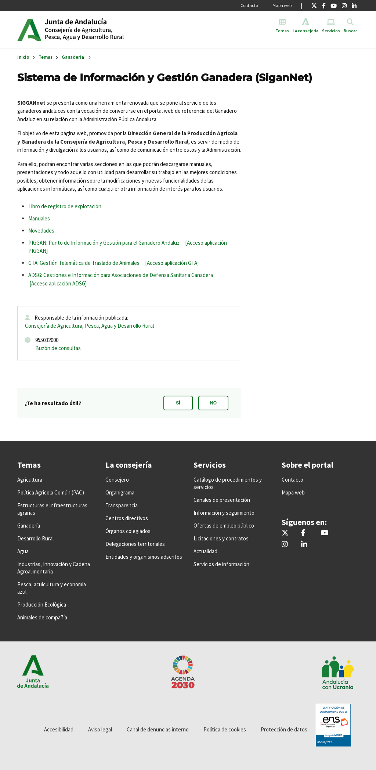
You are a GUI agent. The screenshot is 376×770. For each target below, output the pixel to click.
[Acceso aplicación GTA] (172, 262)
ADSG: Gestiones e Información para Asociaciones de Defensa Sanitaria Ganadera (120, 274)
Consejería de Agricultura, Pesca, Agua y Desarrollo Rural (89, 325)
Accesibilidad (58, 729)
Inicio (101, 29)
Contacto (249, 5)
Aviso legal (100, 729)
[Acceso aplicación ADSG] (58, 283)
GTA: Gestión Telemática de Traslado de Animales (84, 262)
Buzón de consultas (58, 348)
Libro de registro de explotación (64, 206)
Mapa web (282, 5)
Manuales (39, 218)
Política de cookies (224, 729)
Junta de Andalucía (29, 29)
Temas (46, 57)
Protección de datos (284, 729)
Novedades (41, 230)
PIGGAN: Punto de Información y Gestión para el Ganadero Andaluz (104, 242)
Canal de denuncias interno (158, 729)
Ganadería (73, 57)
